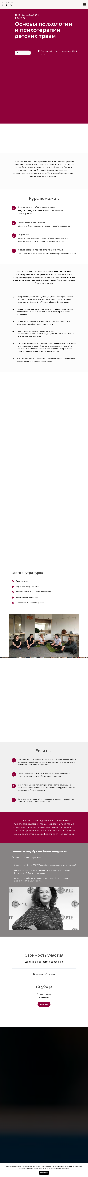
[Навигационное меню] (84, 4)
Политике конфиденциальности (63, 1166)
